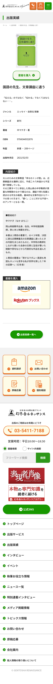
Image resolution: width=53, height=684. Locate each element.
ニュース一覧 (15, 587)
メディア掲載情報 (18, 608)
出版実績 (12, 545)
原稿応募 (12, 639)
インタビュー (15, 555)
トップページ (15, 524)
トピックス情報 (17, 618)
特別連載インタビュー (21, 597)
